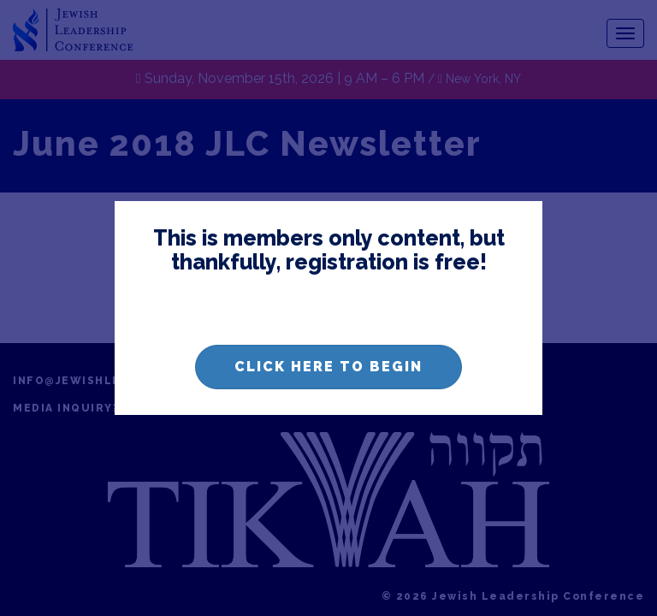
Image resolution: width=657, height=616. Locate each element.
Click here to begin (328, 366)
